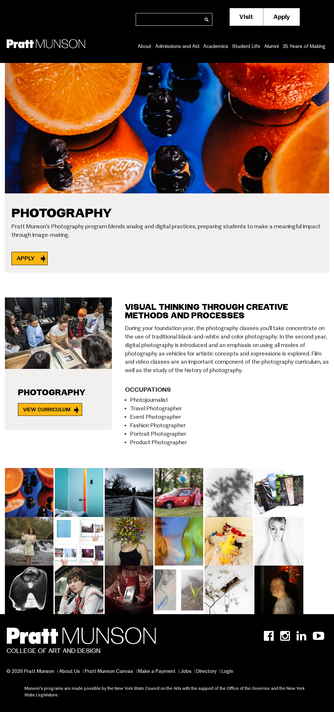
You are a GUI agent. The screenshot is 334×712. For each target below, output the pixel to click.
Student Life (246, 46)
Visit (246, 16)
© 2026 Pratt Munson (30, 671)
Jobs (185, 671)
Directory (206, 671)
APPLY (26, 258)
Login (227, 671)
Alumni (271, 46)
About (144, 46)
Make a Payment (156, 671)
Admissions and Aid (177, 46)
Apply (281, 16)
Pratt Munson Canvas (109, 671)
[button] (30, 491)
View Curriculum (46, 409)
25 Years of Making (304, 46)
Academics (215, 46)
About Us (69, 671)
